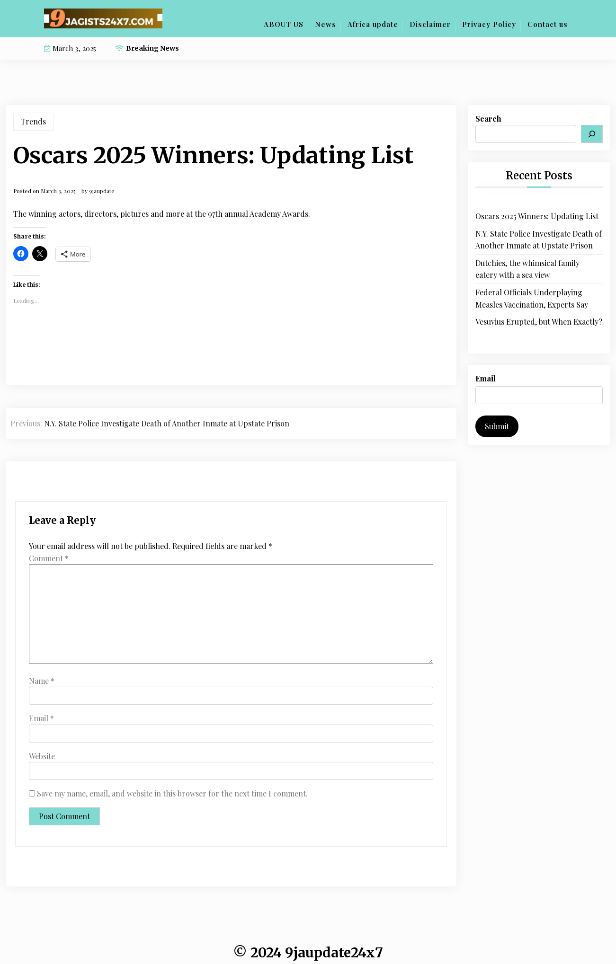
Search (488, 119)
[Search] (592, 134)
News (325, 24)
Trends (33, 121)
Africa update (373, 24)
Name (41, 681)
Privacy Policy (489, 24)
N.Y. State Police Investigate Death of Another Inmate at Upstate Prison (538, 240)
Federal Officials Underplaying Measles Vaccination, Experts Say (531, 298)
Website (42, 756)
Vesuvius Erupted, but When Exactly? (538, 322)
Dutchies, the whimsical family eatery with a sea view (527, 269)
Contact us (547, 24)
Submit (497, 426)
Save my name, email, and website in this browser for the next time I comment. (172, 793)
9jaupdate (102, 191)
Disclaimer (430, 24)
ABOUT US (284, 24)
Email (41, 718)
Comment (49, 558)
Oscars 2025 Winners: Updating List (536, 216)
